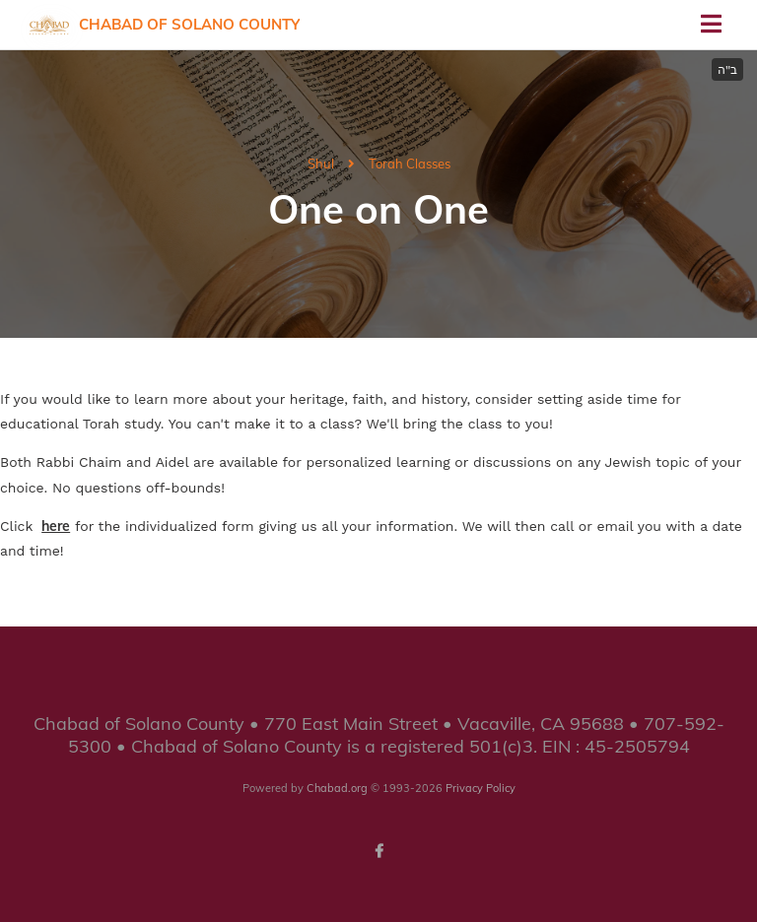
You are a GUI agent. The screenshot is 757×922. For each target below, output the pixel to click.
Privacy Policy (481, 788)
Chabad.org (337, 788)
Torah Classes (409, 163)
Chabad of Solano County (189, 24)
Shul (321, 163)
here (55, 526)
